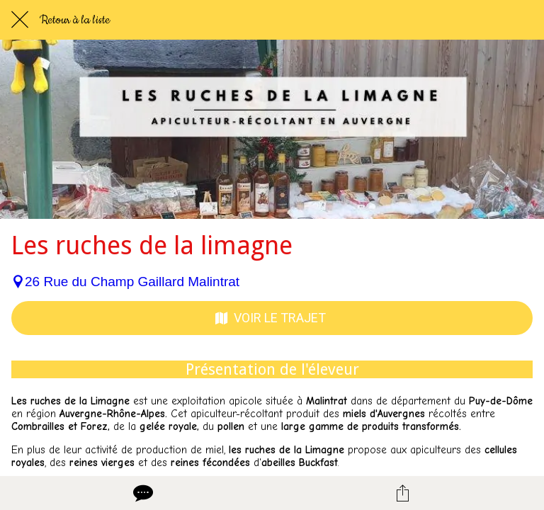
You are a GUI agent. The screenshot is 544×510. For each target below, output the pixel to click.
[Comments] (142, 493)
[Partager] (402, 493)
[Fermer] (19, 19)
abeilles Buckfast (299, 462)
